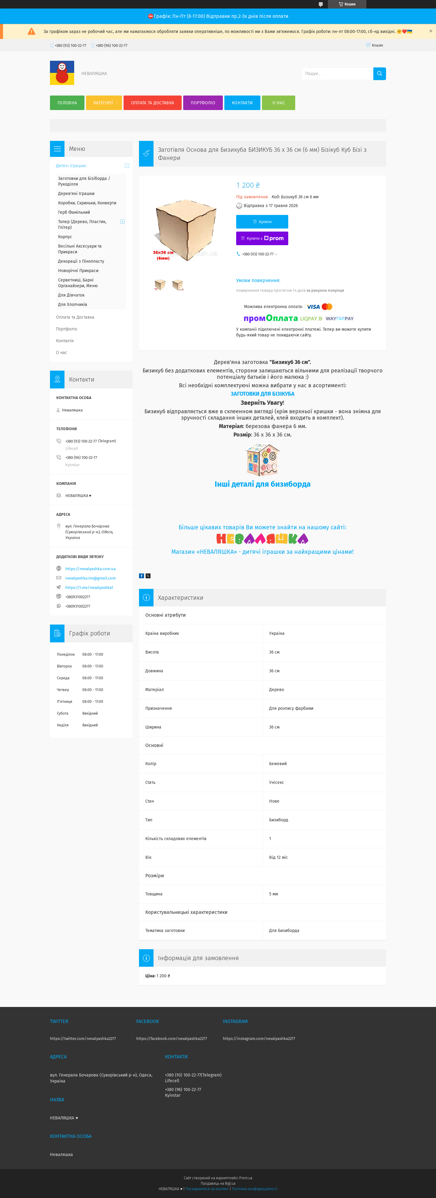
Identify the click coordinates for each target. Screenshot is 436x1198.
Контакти (242, 103)
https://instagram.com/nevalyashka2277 (259, 1038)
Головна (67, 103)
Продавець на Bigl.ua (218, 1183)
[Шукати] (379, 73)
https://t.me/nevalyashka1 (89, 587)
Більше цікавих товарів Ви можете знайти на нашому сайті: (262, 527)
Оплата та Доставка (152, 103)
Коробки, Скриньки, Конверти (87, 203)
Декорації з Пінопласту (81, 261)
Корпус (65, 236)
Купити (265, 221)
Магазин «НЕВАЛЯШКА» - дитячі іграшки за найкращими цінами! (262, 551)
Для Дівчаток (71, 295)
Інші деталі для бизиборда (263, 484)
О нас (278, 103)
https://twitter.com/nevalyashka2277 (83, 1038)
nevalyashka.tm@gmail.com (90, 578)
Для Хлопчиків (72, 304)
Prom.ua (245, 1178)
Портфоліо (203, 103)
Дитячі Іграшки (71, 165)
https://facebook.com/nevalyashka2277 (171, 1038)
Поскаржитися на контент (207, 1189)
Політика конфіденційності (254, 1189)
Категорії (103, 103)
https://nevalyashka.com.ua (90, 569)
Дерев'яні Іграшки (76, 193)
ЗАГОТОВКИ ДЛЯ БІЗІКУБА (263, 394)
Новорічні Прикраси (78, 270)
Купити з (265, 238)
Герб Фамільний (74, 212)
